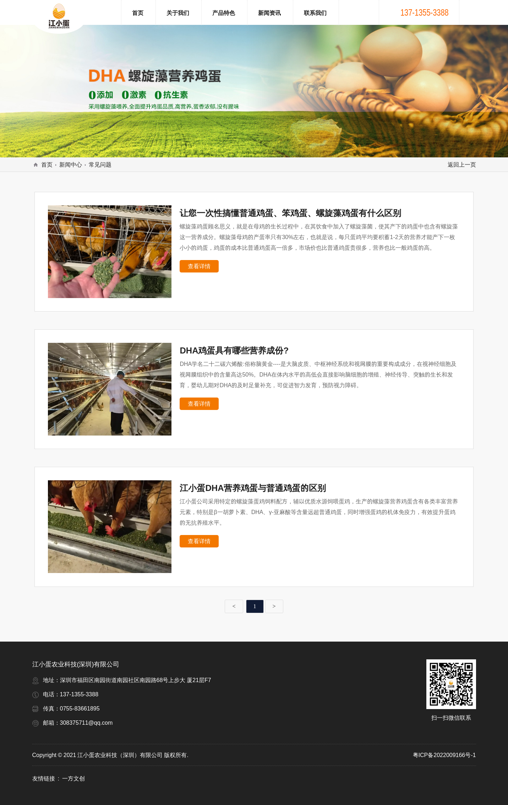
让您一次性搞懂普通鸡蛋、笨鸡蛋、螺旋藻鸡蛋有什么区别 (290, 213)
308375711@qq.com (86, 722)
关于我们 (177, 13)
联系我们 (315, 13)
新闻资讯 (269, 13)
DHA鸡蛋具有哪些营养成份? (234, 350)
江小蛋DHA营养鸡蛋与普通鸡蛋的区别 (253, 488)
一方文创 (73, 778)
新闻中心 (70, 164)
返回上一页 (462, 164)
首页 (137, 13)
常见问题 (100, 164)
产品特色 (223, 13)
